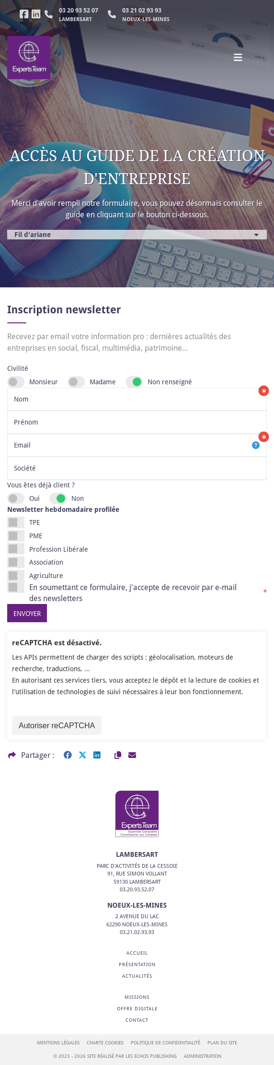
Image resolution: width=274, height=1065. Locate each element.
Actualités (137, 976)
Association (46, 562)
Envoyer (27, 613)
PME (35, 535)
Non (77, 498)
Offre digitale (137, 1009)
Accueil (137, 953)
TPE (34, 522)
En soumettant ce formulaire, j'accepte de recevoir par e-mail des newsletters (148, 593)
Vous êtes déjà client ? (41, 484)
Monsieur (43, 381)
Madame (103, 381)
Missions (137, 997)
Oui (34, 498)
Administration (202, 1056)
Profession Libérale (58, 549)
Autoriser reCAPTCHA (57, 726)
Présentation (137, 964)
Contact (137, 1020)
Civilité (17, 368)
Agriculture (46, 575)
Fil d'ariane (32, 234)
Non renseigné (170, 381)
